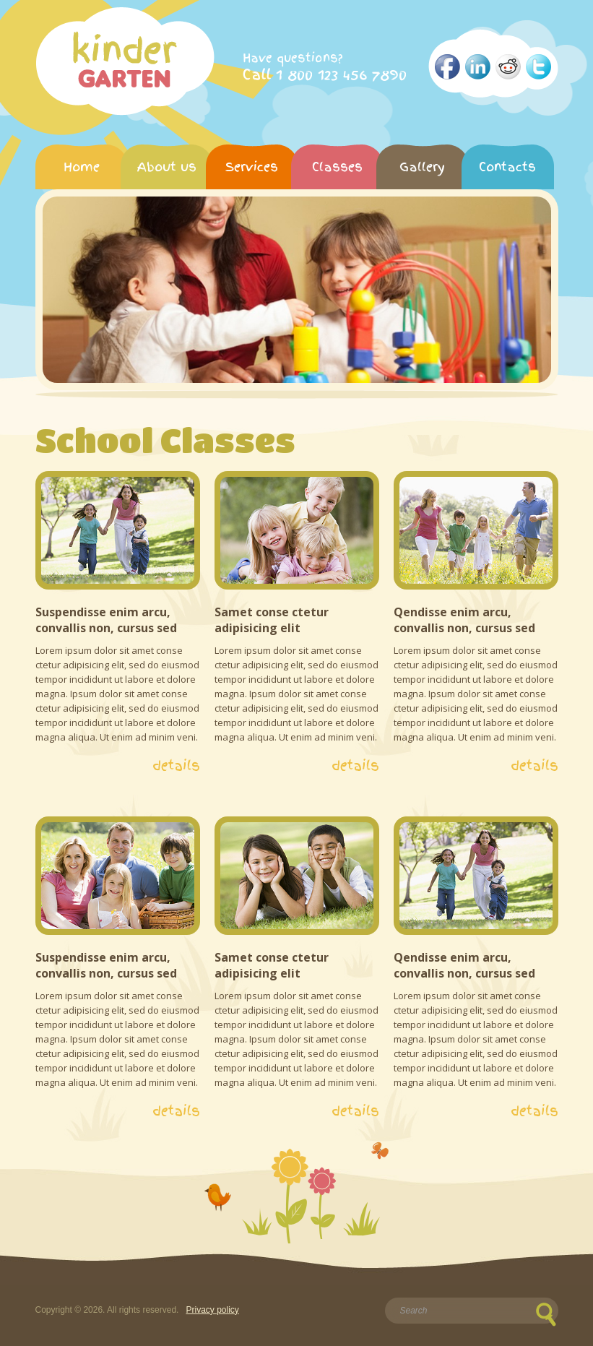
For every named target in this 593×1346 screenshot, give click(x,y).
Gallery (422, 167)
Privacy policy (212, 1310)
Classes (337, 167)
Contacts (507, 167)
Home (82, 167)
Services (251, 167)
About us (166, 167)
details (176, 766)
